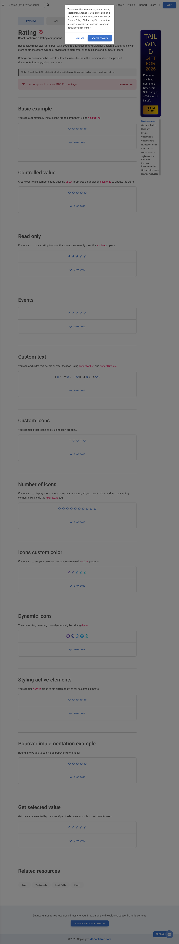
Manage (80, 38)
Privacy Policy (74, 20)
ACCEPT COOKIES (100, 38)
